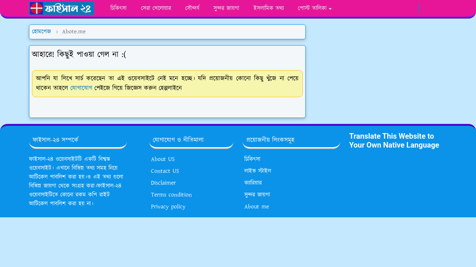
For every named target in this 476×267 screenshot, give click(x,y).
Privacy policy (168, 206)
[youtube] (399, 8)
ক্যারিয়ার (253, 183)
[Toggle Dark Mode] (427, 8)
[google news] (411, 8)
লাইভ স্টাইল (257, 171)
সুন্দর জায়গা (257, 195)
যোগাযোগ (81, 88)
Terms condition (171, 195)
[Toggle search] (440, 8)
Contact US (165, 171)
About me (256, 206)
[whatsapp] (387, 8)
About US (163, 159)
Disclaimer (163, 183)
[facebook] (375, 8)
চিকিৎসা (252, 159)
